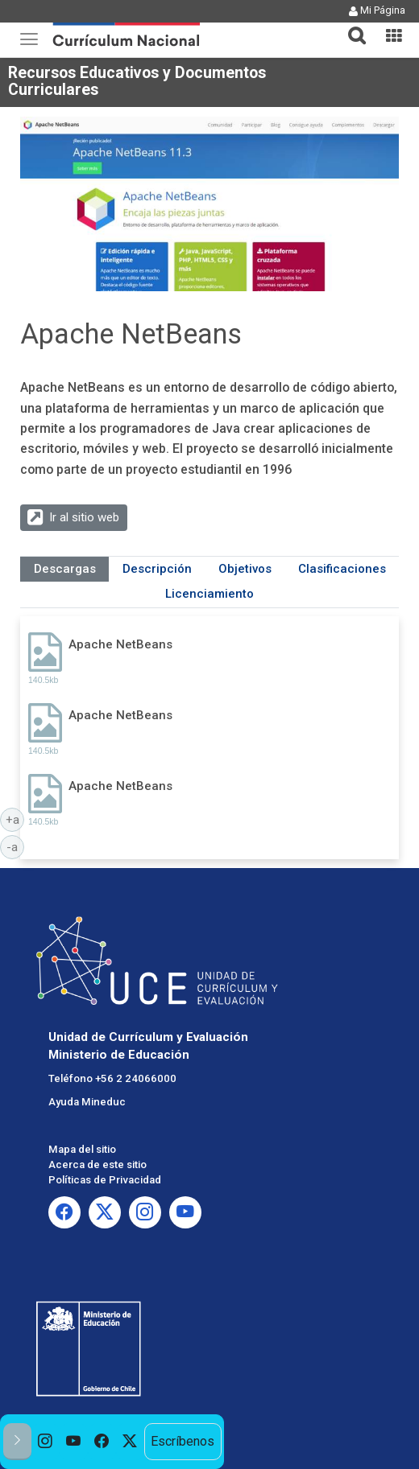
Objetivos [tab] (245, 569)
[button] (350, 26)
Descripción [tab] (157, 569)
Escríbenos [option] (182, 1441)
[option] (45, 1441)
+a (15, 819)
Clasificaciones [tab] (342, 569)
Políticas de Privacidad (104, 1180)
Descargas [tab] (65, 569)
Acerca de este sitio (97, 1164)
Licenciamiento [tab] (209, 593)
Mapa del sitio (82, 1149)
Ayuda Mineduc (87, 1102)
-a (15, 846)
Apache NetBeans (120, 644)
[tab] (350, 26)
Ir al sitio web (84, 517)
